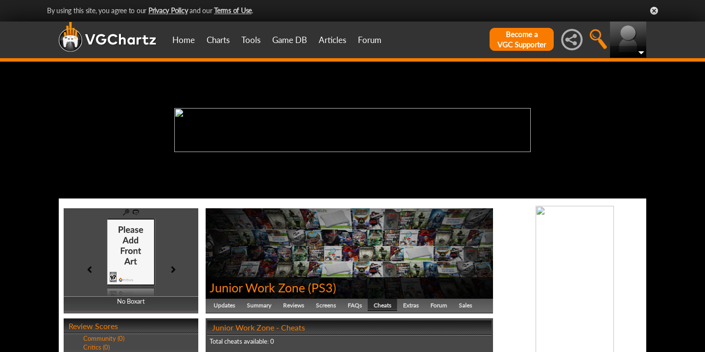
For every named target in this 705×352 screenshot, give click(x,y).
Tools (250, 40)
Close (654, 11)
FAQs (355, 305)
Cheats (382, 305)
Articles (332, 40)
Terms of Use (233, 10)
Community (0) (103, 338)
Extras (411, 305)
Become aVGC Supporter (521, 39)
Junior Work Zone (257, 287)
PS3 (322, 287)
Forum (369, 40)
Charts (218, 40)
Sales (465, 305)
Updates (224, 305)
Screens (326, 305)
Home (183, 40)
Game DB (289, 40)
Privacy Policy (168, 10)
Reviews (293, 305)
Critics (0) (96, 347)
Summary (259, 305)
